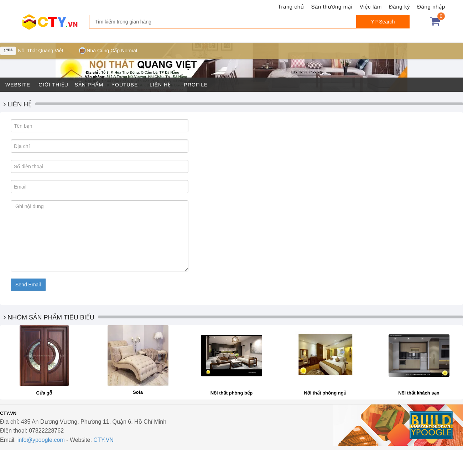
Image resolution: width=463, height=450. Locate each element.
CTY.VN (103, 440)
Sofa (138, 392)
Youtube (124, 85)
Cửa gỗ (44, 393)
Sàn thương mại (332, 7)
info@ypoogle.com (41, 440)
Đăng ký (399, 7)
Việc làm (371, 7)
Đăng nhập (431, 7)
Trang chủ (291, 7)
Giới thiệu (53, 85)
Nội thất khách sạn (418, 393)
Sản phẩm (89, 85)
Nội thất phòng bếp (231, 393)
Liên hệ (160, 85)
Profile (196, 85)
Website (17, 85)
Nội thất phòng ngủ (325, 393)
